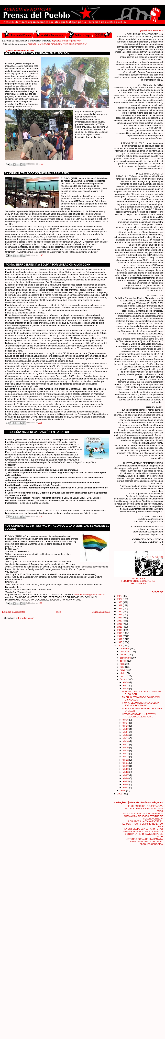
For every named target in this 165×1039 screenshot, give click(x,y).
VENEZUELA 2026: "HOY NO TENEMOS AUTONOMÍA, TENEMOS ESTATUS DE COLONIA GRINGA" (143, 816)
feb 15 (126, 750)
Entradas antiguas (100, 612)
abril (122, 673)
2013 (120, 633)
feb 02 (126, 787)
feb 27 (126, 685)
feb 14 (126, 753)
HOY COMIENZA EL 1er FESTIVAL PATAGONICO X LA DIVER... (139, 715)
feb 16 (126, 747)
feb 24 (126, 722)
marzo (123, 676)
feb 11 (126, 763)
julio (122, 664)
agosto (123, 661)
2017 (120, 620)
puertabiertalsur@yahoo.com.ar (89, 594)
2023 (120, 602)
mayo (123, 670)
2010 (120, 642)
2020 (120, 611)
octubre (124, 654)
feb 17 (126, 744)
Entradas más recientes (13, 612)
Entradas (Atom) (26, 618)
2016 (120, 623)
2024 (120, 599)
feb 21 (126, 732)
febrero (123, 679)
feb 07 (126, 775)
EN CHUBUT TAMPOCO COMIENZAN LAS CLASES (37, 173)
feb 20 (126, 735)
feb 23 (126, 726)
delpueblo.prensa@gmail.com (66, 40)
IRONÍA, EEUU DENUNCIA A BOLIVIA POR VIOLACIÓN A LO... (140, 704)
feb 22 (126, 729)
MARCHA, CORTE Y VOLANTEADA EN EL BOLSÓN (37, 53)
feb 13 (126, 756)
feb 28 (126, 682)
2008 (120, 793)
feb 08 (126, 772)
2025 (120, 596)
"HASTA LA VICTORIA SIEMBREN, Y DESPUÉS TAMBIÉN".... (66, 44)
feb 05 (126, 781)
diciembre (125, 648)
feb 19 (126, 738)
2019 (120, 614)
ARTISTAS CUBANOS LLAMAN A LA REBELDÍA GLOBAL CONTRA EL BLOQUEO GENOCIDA (144, 841)
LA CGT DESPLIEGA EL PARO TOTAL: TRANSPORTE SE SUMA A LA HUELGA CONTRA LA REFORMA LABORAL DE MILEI (143, 833)
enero (123, 790)
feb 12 (126, 760)
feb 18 (126, 741)
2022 (120, 605)
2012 (120, 636)
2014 (120, 630)
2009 (120, 645)
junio (122, 667)
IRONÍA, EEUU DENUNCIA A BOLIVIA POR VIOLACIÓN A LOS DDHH (47, 264)
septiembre (125, 658)
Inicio (58, 612)
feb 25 (126, 719)
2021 (120, 608)
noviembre (125, 651)
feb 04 (126, 784)
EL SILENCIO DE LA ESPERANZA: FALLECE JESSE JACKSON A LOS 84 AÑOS (144, 808)
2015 (120, 627)
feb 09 (126, 769)
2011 (120, 639)
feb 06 (126, 778)
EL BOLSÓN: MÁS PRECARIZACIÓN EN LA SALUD (37, 432)
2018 (120, 617)
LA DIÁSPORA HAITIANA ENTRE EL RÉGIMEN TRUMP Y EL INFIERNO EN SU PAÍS (142, 824)
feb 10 (126, 766)
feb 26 (126, 688)
